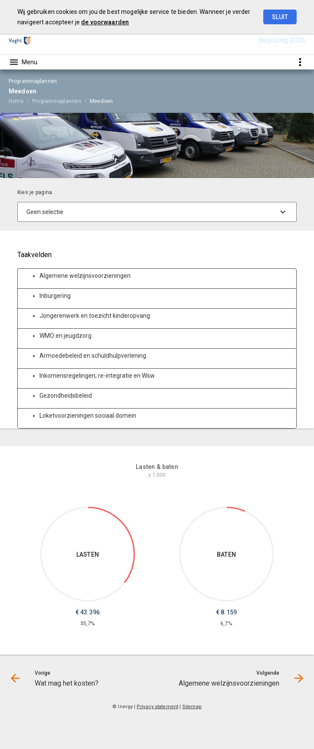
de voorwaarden (105, 22)
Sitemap (192, 706)
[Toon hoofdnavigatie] (23, 62)
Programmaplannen (56, 101)
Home (16, 101)
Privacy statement (157, 706)
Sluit (280, 16)
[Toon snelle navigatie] (299, 61)
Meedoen (101, 101)
